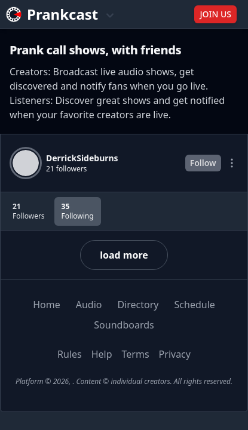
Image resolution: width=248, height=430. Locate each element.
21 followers (66, 169)
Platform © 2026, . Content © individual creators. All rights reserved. (124, 381)
